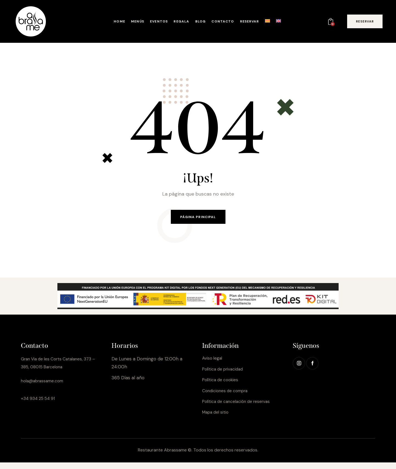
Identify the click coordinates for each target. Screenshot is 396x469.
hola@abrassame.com (45, 383)
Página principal (198, 218)
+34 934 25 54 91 (39, 400)
